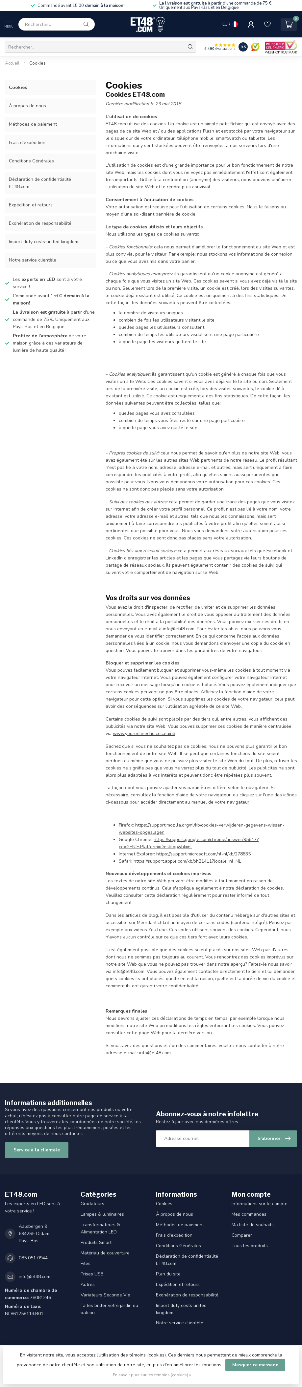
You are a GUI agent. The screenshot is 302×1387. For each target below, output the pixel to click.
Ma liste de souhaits (253, 1225)
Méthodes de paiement (33, 124)
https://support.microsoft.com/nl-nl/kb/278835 (203, 854)
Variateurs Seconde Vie (105, 1295)
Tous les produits (250, 1246)
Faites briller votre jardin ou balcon (109, 1309)
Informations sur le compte (260, 1204)
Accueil (12, 63)
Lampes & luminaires (102, 1214)
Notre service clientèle (32, 260)
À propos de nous (27, 106)
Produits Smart (96, 1242)
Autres (88, 1284)
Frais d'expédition (27, 142)
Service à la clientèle (36, 1150)
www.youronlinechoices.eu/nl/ (144, 733)
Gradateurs (92, 1204)
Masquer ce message (255, 1365)
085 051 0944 (33, 1258)
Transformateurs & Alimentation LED (100, 1228)
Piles (85, 1263)
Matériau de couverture (105, 1253)
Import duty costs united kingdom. (44, 242)
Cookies (37, 63)
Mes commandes (249, 1214)
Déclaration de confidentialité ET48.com (40, 183)
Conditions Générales (31, 161)
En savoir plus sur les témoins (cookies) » (152, 1374)
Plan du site (168, 1274)
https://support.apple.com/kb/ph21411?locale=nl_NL (187, 861)
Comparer (242, 1235)
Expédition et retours (31, 205)
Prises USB (92, 1274)
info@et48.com (34, 1276)
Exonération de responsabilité (40, 223)
